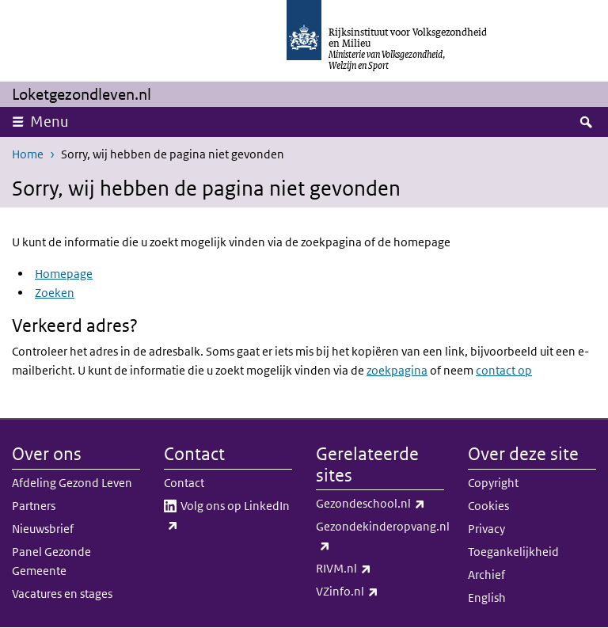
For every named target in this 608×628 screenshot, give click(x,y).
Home (28, 154)
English (487, 597)
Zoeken (54, 292)
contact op (504, 370)
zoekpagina (397, 370)
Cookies (488, 505)
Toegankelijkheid (513, 551)
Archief (486, 574)
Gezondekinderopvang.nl (380, 537)
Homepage (64, 273)
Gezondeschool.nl (380, 503)
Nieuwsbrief (43, 528)
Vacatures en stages (62, 593)
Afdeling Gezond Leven (72, 482)
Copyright (493, 482)
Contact (184, 482)
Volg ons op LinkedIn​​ (227, 516)
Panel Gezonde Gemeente (51, 561)
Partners (33, 505)
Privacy (486, 528)
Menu (49, 121)
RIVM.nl (378, 568)
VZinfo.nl (380, 591)
